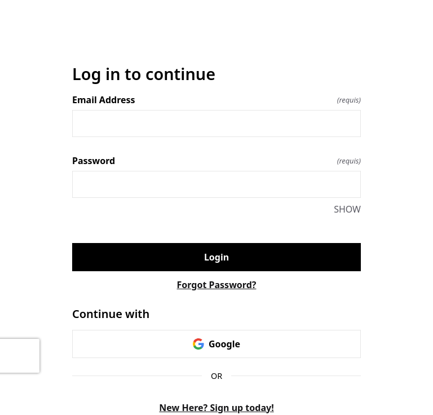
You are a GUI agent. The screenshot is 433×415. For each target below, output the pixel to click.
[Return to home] (216, 36)
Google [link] (216, 344)
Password (216, 160)
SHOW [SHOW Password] (347, 209)
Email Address (216, 99)
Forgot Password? (217, 285)
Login (216, 257)
